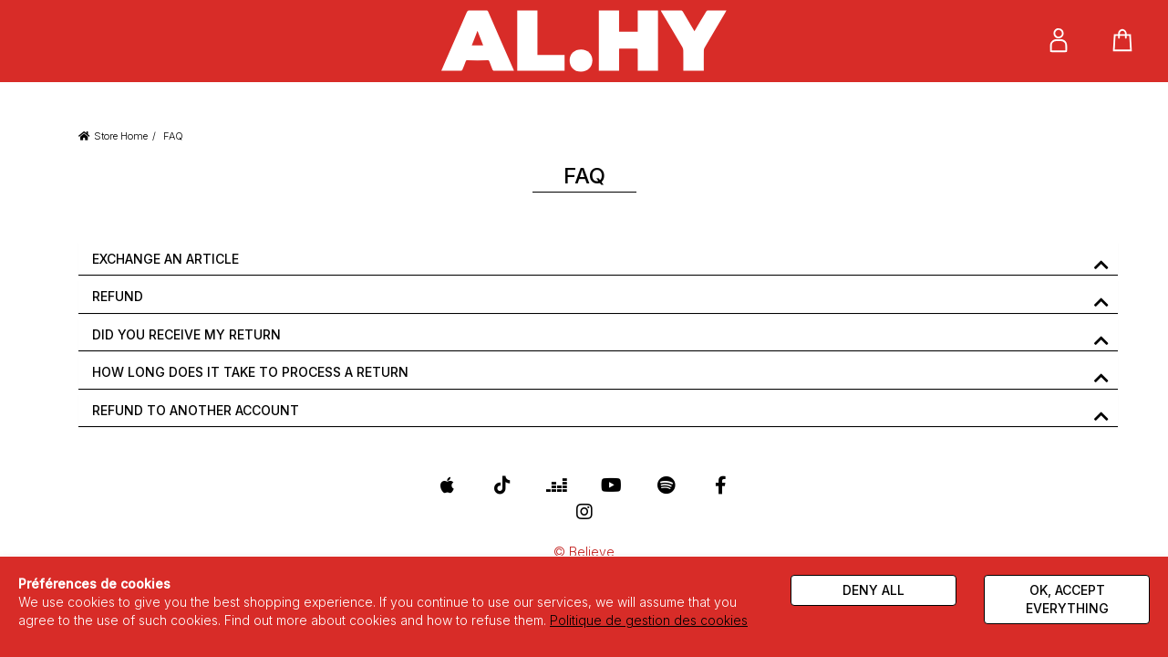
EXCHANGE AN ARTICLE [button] (165, 259)
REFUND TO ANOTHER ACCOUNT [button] (195, 410)
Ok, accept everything (1067, 599)
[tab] (598, 259)
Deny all (873, 590)
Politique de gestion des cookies (649, 620)
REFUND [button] (117, 296)
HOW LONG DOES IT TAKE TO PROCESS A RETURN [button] (250, 372)
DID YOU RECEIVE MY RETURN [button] (186, 334)
